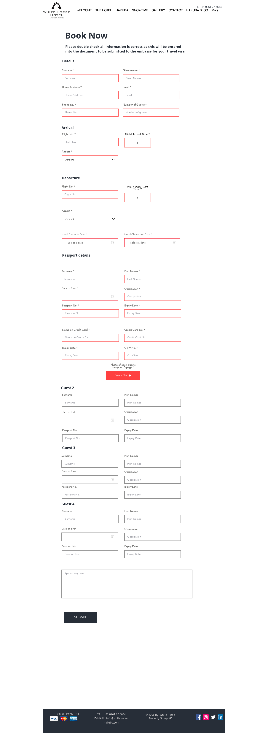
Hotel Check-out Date (138, 234)
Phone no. (68, 104)
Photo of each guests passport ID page (123, 366)
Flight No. (68, 134)
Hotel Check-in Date (75, 234)
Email (126, 87)
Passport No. (69, 305)
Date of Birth (71, 288)
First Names (131, 271)
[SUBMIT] (80, 617)
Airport (66, 151)
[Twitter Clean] (213, 717)
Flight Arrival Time (136, 134)
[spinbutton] (138, 142)
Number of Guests (134, 104)
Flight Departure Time (137, 187)
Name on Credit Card (75, 329)
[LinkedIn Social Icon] (220, 717)
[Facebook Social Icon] (198, 717)
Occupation (131, 288)
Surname (67, 70)
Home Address (71, 87)
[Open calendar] (112, 242)
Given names (130, 70)
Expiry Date (131, 305)
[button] (123, 375)
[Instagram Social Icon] (206, 717)
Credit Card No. (133, 329)
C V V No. (130, 348)
